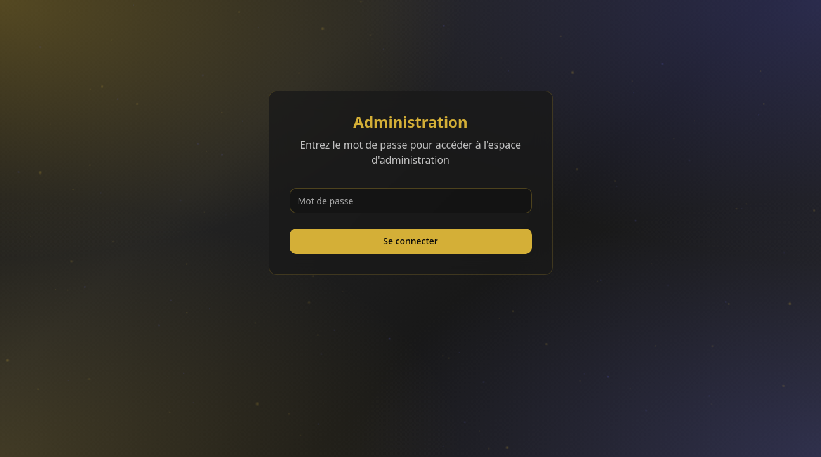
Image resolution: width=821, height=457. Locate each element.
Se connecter (410, 241)
